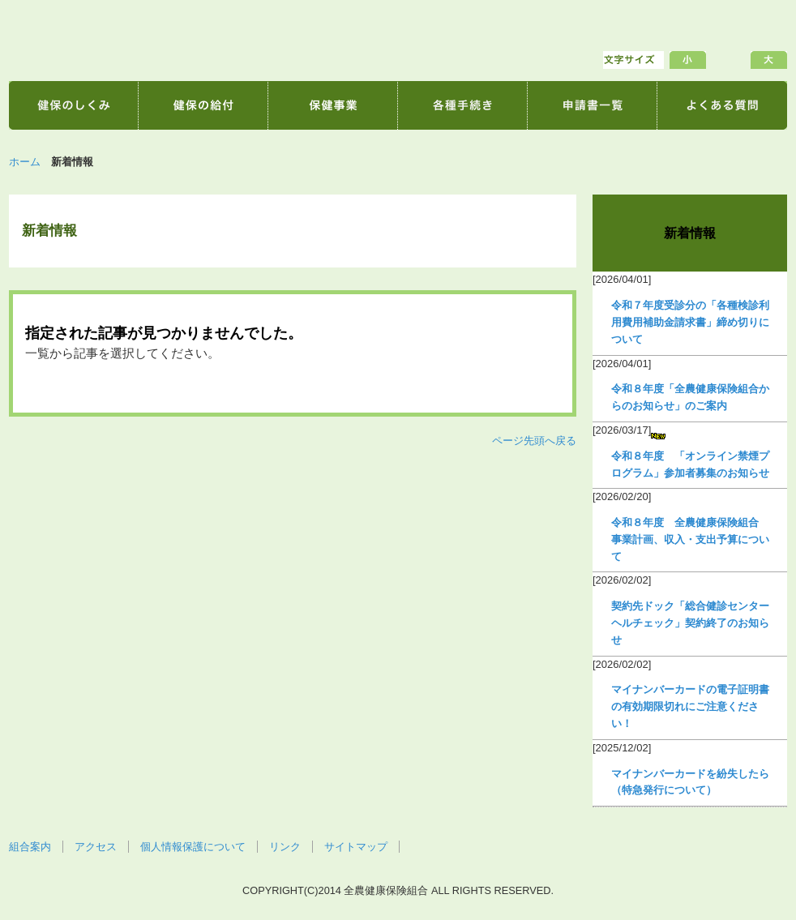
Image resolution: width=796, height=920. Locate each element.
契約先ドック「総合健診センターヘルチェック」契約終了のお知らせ (690, 623)
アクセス (96, 847)
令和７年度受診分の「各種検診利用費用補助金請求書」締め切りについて (690, 322)
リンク (285, 847)
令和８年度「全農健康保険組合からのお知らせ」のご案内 (690, 397)
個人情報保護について (193, 847)
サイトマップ (355, 847)
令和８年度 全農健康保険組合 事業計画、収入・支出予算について (690, 539)
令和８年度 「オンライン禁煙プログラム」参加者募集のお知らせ (690, 464)
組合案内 (30, 847)
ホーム (25, 162)
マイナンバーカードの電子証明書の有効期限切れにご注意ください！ (690, 706)
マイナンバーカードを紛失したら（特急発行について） (690, 782)
